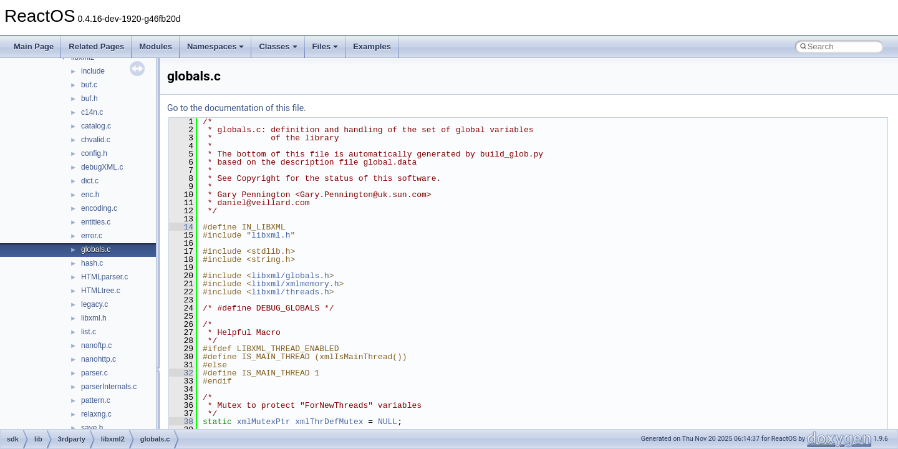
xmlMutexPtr (264, 421)
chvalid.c (95, 139)
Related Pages (96, 46)
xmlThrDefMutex (329, 421)
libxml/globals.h (290, 275)
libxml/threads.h (290, 291)
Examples (372, 46)
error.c (91, 235)
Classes (278, 46)
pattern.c (95, 400)
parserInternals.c (109, 386)
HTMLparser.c (104, 277)
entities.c (95, 222)
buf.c (89, 84)
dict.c (90, 180)
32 (181, 373)
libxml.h (94, 318)
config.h (94, 153)
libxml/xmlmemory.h (295, 283)
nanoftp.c (96, 345)
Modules (155, 46)
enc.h (90, 194)
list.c (88, 331)
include (93, 71)
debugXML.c (102, 167)
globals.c (95, 249)
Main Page (34, 46)
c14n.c (92, 112)
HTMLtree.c (100, 290)
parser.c (94, 373)
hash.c (92, 263)
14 (181, 227)
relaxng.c (96, 414)
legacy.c (94, 304)
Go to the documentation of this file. (236, 108)
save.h (92, 427)
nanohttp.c (98, 359)
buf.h (89, 98)
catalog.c (96, 126)
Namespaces (215, 46)
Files (325, 46)
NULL (387, 421)
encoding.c (99, 208)
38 (181, 421)
